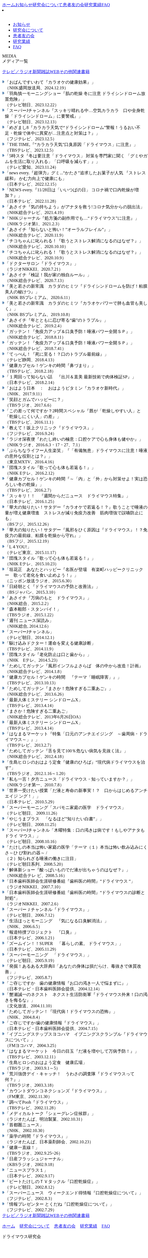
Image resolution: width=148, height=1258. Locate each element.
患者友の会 (73, 4)
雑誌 (45, 71)
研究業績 (93, 4)
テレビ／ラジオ (17, 71)
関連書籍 (81, 71)
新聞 (36, 71)
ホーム (8, 4)
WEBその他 (61, 71)
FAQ (106, 4)
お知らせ (23, 4)
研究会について (47, 4)
